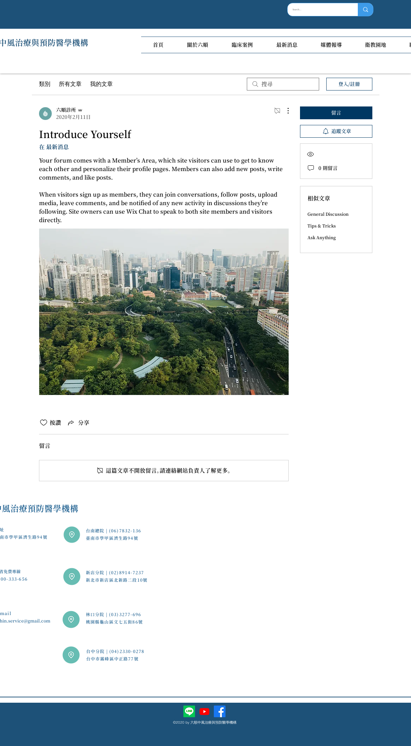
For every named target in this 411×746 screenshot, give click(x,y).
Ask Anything (321, 237)
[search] (283, 84)
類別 (44, 84)
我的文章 (101, 84)
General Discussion (328, 214)
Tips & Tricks (321, 226)
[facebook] (220, 711)
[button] (197, 45)
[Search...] (318, 9)
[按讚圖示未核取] (43, 422)
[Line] (189, 711)
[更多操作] (284, 110)
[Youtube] (204, 711)
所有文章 (70, 84)
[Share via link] (78, 422)
